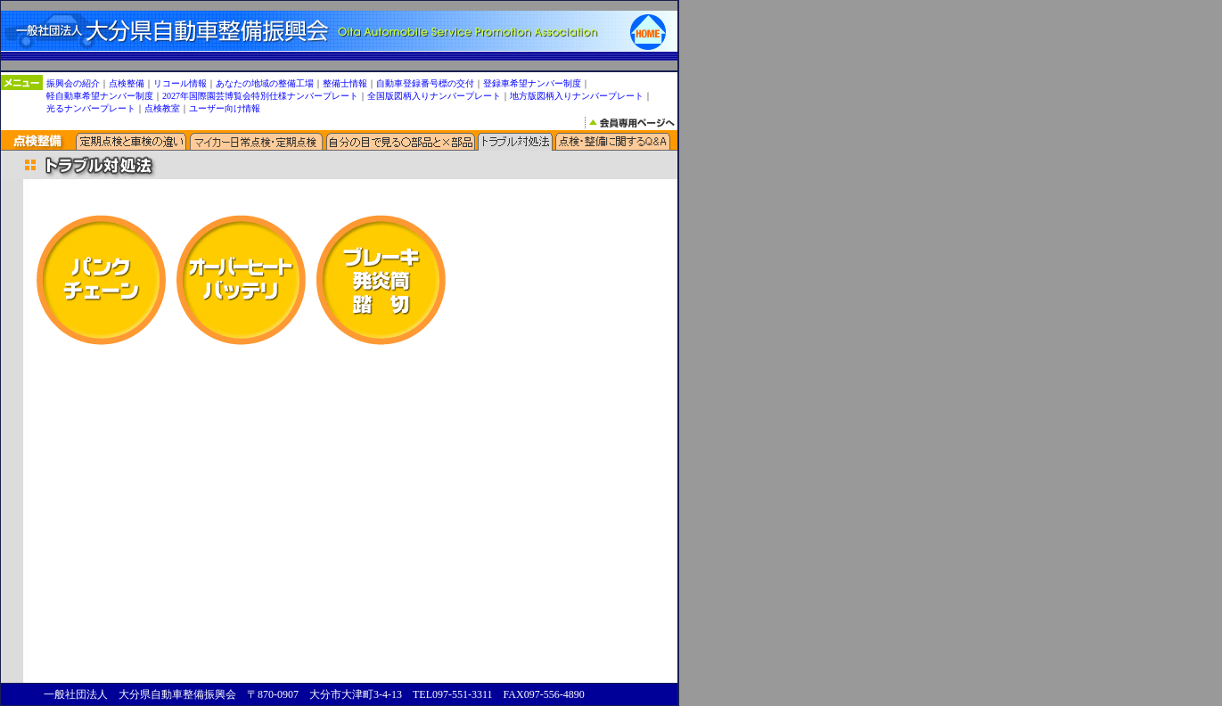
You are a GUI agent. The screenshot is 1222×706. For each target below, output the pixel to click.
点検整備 (126, 76)
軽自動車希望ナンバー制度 (99, 89)
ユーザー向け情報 (224, 101)
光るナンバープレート (90, 101)
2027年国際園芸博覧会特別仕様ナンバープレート (260, 89)
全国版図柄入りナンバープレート (434, 89)
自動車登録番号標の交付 (425, 76)
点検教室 (162, 101)
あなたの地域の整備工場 (265, 76)
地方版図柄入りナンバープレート (577, 89)
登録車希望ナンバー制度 (532, 76)
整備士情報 (345, 76)
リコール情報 (180, 76)
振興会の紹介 (73, 76)
